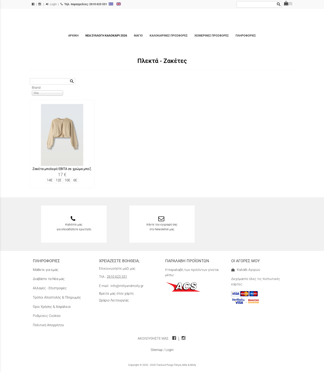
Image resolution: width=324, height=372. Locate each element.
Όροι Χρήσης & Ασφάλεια (51, 307)
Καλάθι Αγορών (245, 270)
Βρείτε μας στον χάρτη (116, 293)
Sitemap (157, 350)
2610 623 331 (117, 277)
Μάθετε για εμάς (45, 270)
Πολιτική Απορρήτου (48, 325)
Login (51, 4)
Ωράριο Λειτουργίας (114, 300)
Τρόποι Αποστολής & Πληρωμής (57, 297)
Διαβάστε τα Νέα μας (49, 279)
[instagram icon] (184, 338)
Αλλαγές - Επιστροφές (50, 288)
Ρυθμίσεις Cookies (47, 316)
